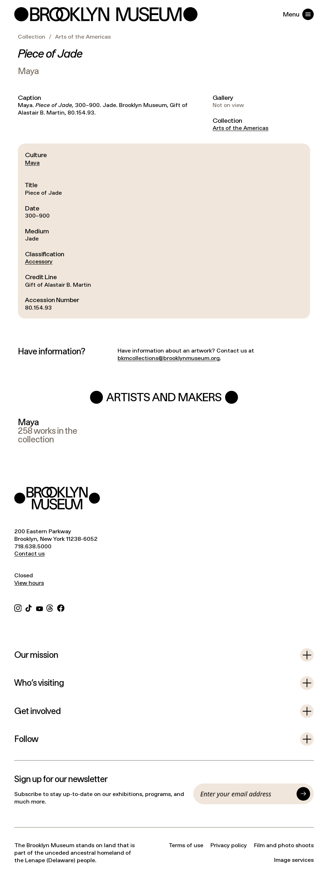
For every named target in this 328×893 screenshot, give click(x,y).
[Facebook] (60, 607)
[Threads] (50, 607)
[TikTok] (28, 607)
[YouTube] (39, 607)
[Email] (247, 794)
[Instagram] (17, 607)
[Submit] (303, 794)
